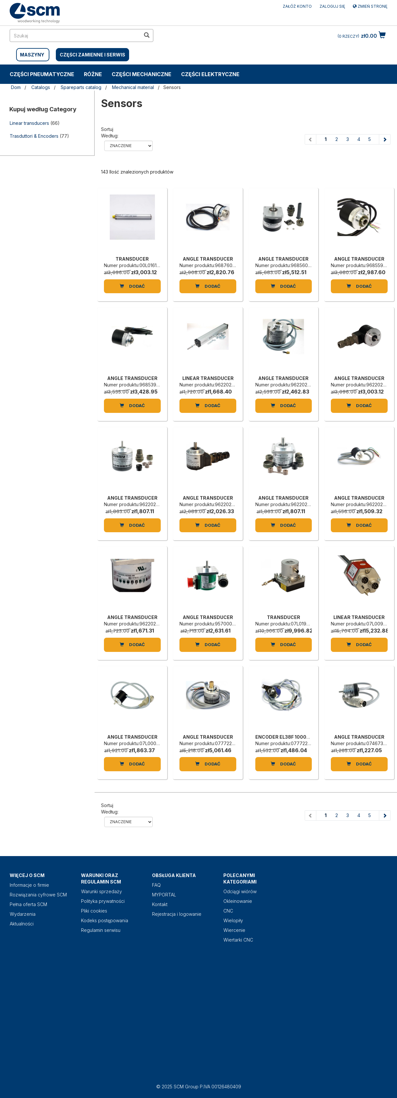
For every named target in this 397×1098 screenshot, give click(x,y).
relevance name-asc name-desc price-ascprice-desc (128, 146)
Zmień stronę (370, 6)
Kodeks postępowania (104, 920)
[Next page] (384, 139)
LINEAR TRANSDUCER (208, 378)
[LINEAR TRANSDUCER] (207, 343)
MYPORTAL (164, 894)
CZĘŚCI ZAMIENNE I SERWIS (92, 54)
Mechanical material (133, 87)
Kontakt (160, 904)
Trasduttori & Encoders (34, 136)
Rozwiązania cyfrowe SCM (38, 894)
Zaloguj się (332, 6)
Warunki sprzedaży (101, 891)
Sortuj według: (109, 132)
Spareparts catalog (81, 87)
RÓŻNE (93, 74)
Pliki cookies (94, 910)
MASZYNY (32, 54)
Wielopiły (233, 920)
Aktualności (22, 923)
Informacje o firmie (29, 885)
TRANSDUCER (132, 259)
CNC (228, 910)
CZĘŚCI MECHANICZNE (141, 74)
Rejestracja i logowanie (176, 914)
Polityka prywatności (103, 901)
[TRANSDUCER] (132, 224)
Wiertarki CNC (238, 940)
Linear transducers (29, 123)
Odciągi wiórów (240, 891)
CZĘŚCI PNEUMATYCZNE (42, 74)
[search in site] (75, 35)
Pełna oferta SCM (28, 904)
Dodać (132, 286)
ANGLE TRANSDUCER (208, 259)
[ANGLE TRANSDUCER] (207, 224)
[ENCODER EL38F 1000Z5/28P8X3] (283, 702)
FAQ (156, 885)
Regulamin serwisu (100, 930)
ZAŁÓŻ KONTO (297, 6)
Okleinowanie (237, 901)
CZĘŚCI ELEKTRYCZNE (210, 74)
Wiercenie (234, 930)
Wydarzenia (23, 914)
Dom (16, 87)
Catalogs (40, 87)
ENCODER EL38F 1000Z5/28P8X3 (294, 737)
